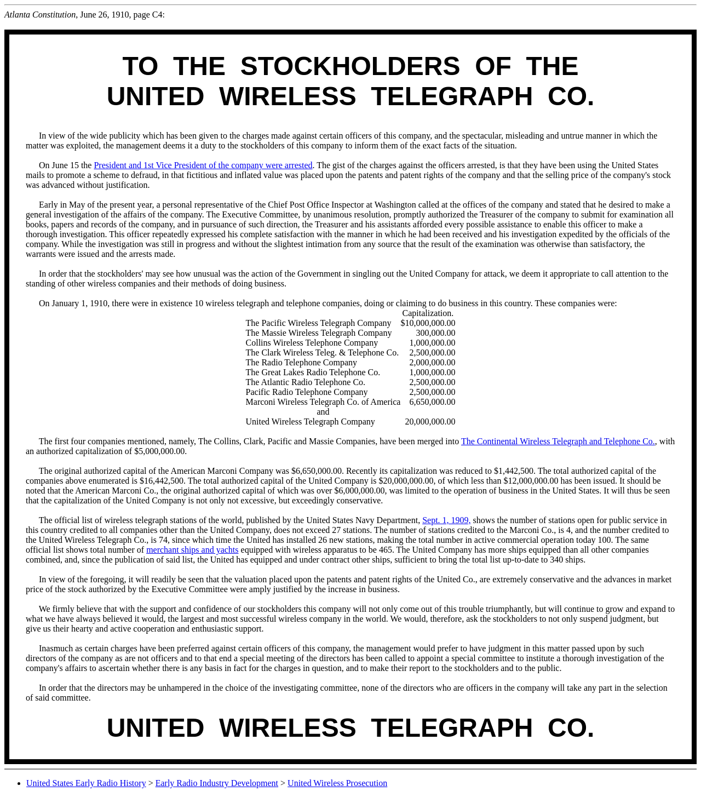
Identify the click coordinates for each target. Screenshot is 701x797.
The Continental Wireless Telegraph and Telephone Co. (558, 441)
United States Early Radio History (86, 783)
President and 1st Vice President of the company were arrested (203, 165)
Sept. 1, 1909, (446, 520)
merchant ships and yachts (192, 549)
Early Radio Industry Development (217, 783)
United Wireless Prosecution (337, 783)
